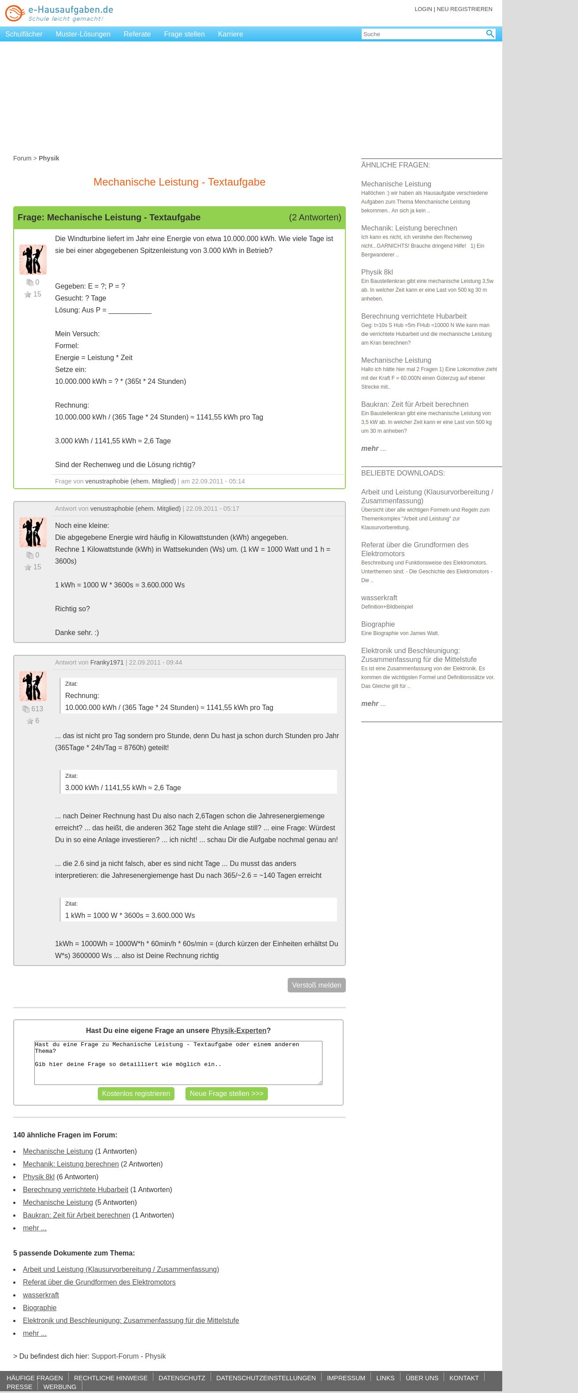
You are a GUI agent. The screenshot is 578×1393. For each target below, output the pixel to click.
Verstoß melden (316, 985)
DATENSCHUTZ (182, 1377)
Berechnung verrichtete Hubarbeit (75, 1189)
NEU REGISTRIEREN (465, 9)
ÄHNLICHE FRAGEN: (395, 165)
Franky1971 (107, 662)
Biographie (40, 1307)
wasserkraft (41, 1295)
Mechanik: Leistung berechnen (71, 1164)
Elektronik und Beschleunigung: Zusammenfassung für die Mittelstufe (131, 1320)
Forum (22, 158)
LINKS (385, 1377)
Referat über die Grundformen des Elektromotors (99, 1282)
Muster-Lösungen (83, 34)
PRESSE (19, 1386)
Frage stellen (184, 34)
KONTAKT (464, 1377)
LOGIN (423, 9)
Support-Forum (115, 1356)
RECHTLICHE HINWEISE (111, 1377)
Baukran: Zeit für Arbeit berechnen (76, 1215)
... (373, 448)
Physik (155, 1356)
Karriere (230, 34)
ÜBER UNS (422, 1377)
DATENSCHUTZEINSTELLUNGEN (266, 1377)
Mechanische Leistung (58, 1151)
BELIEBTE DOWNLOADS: (403, 473)
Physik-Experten (239, 1030)
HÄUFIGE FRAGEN (35, 1377)
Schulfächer (24, 34)
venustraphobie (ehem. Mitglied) (130, 481)
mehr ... (35, 1228)
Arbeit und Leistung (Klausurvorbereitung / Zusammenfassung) (121, 1269)
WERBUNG (59, 1386)
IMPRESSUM (346, 1377)
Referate (137, 34)
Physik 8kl (39, 1177)
